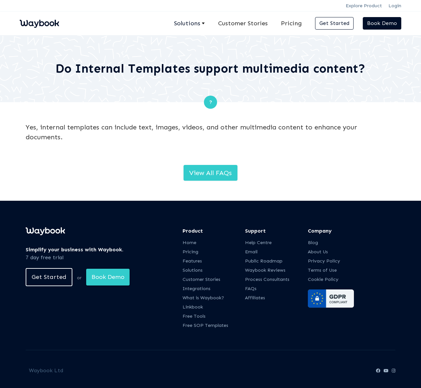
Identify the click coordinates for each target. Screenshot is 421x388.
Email (251, 252)
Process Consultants (267, 279)
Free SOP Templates (205, 325)
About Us (318, 252)
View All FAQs (210, 173)
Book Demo (382, 23)
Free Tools (194, 316)
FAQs (251, 288)
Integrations (196, 288)
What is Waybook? (203, 298)
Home (189, 242)
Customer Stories (243, 23)
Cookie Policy (323, 279)
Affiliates (255, 298)
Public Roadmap (264, 261)
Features (192, 261)
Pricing (291, 23)
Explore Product (364, 6)
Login (394, 6)
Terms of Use (322, 270)
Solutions (193, 270)
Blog (313, 242)
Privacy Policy (324, 261)
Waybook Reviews (265, 270)
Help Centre (258, 242)
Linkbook (193, 307)
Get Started (334, 23)
